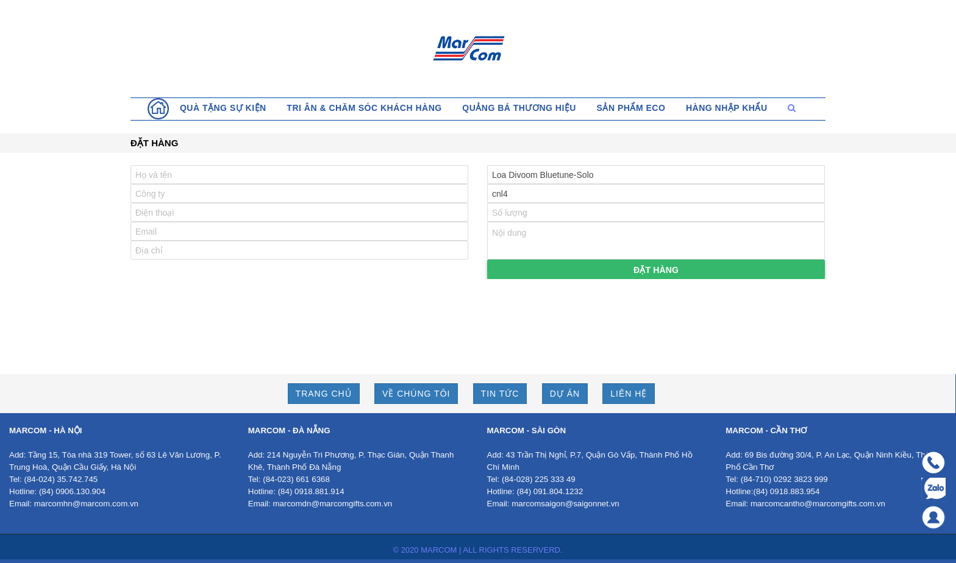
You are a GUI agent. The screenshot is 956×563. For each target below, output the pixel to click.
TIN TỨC (500, 393)
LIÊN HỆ (628, 393)
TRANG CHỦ (324, 393)
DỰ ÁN (565, 393)
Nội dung (656, 240)
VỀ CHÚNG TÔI (416, 393)
